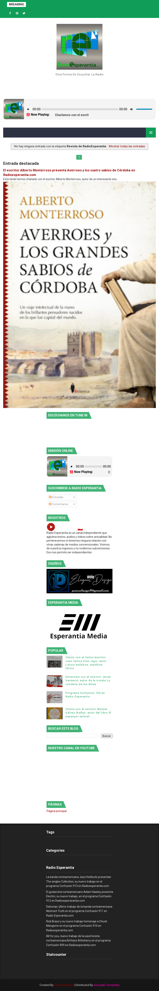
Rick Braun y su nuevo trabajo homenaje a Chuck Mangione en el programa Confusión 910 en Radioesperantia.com (76, 926)
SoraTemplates (64, 985)
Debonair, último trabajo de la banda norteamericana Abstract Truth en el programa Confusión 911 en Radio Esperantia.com (79, 911)
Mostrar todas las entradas (127, 146)
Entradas (56, 497)
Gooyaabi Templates (107, 985)
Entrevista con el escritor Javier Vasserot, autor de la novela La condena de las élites (88, 680)
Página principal (57, 811)
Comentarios (58, 504)
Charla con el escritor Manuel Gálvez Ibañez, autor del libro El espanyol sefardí (88, 713)
